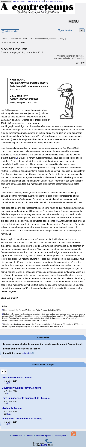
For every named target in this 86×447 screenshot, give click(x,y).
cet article (27, 353)
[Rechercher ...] (68, 30)
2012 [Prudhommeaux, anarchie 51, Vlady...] (48, 39)
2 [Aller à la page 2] (5, 371)
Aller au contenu (19, 1)
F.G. (80, 63)
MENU (74, 21)
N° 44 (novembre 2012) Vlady (13, 42)
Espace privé (59, 436)
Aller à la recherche (36, 1)
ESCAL (44, 445)
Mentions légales (42, 436)
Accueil (4, 39)
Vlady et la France (12, 408)
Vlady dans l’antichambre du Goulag (22, 418)
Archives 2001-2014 (19, 39)
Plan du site (16, 436)
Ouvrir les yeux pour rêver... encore (21, 388)
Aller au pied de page (53, 1)
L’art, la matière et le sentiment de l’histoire (26, 398)
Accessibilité (6, 1)
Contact (28, 436)
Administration (11, 31)
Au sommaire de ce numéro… (18, 377)
